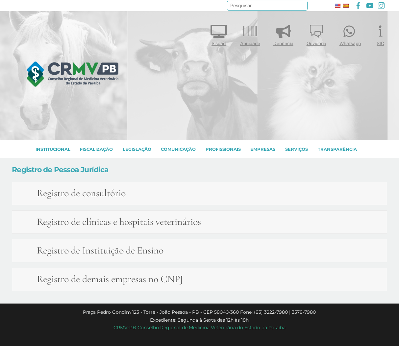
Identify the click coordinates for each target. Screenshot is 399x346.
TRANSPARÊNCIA (337, 149)
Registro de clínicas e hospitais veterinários (119, 222)
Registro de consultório (81, 193)
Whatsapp (350, 33)
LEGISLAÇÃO (137, 149)
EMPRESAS (262, 149)
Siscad (219, 33)
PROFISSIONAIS (223, 149)
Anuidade (250, 33)
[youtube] (369, 5)
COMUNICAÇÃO (178, 149)
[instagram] (381, 5)
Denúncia (283, 33)
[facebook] (358, 5)
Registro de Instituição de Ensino (100, 250)
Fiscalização (96, 149)
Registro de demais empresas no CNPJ (110, 279)
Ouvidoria (316, 33)
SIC (380, 33)
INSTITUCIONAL (53, 149)
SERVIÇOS (296, 149)
